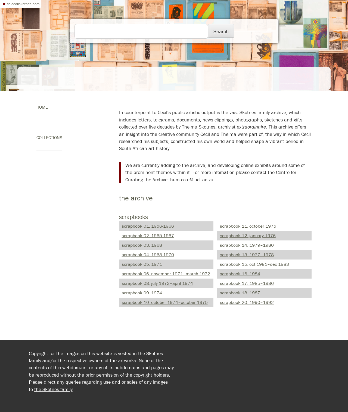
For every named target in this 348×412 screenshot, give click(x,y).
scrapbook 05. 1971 (142, 264)
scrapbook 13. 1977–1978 (247, 255)
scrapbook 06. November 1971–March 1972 (166, 274)
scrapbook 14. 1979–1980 (247, 245)
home (42, 107)
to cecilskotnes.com (20, 3)
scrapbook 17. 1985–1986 (247, 283)
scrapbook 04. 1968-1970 (148, 255)
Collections (49, 137)
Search (221, 31)
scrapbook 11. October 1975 (248, 226)
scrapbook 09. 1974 (142, 293)
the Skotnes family (53, 389)
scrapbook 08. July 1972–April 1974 (157, 283)
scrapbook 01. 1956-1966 (148, 226)
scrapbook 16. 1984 (240, 274)
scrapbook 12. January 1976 (248, 236)
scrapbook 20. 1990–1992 (247, 302)
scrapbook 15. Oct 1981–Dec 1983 (254, 264)
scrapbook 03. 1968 (142, 245)
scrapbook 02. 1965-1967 (148, 236)
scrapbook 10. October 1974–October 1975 (165, 302)
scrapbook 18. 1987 (240, 293)
